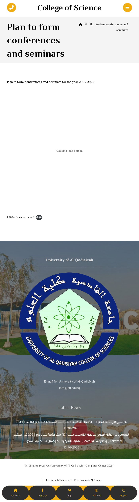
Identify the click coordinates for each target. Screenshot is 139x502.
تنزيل (39, 217)
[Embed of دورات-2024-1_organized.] (69, 151)
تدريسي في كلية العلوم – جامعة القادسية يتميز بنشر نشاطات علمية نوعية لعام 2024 (71, 422)
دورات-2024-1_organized (20, 217)
